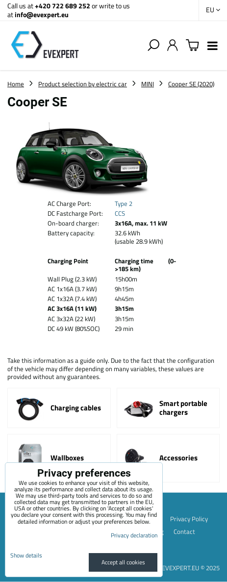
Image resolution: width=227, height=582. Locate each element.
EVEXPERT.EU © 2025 (191, 568)
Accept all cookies (123, 562)
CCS (120, 213)
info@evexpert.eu (42, 14)
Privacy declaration (134, 535)
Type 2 (123, 203)
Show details (26, 555)
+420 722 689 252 (62, 5)
